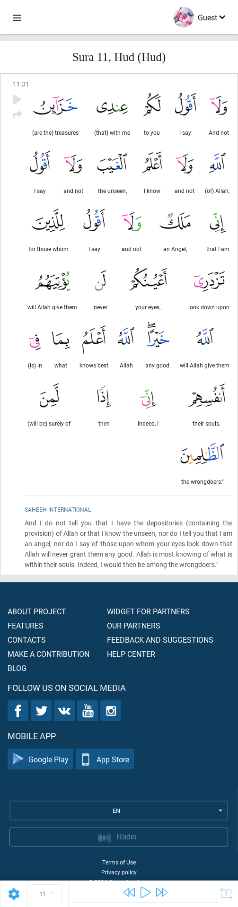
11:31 (21, 83)
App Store (104, 759)
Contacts (27, 640)
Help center (131, 654)
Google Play (40, 759)
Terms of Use (119, 862)
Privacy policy (119, 872)
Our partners (133, 625)
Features (26, 625)
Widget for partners (148, 611)
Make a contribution (48, 654)
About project (37, 611)
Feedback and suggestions (160, 640)
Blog (17, 668)
